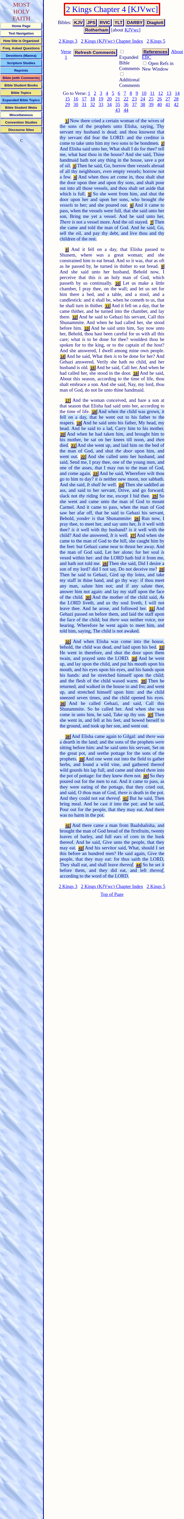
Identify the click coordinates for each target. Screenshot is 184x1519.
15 (67, 99)
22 (126, 99)
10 (144, 93)
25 (151, 99)
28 (176, 99)
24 (142, 99)
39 (151, 104)
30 (76, 104)
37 (134, 104)
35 (117, 104)
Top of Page (112, 894)
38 (142, 104)
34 (109, 104)
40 (159, 104)
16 (76, 99)
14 (177, 93)
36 (126, 104)
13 (169, 93)
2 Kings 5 (156, 41)
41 (168, 104)
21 (117, 99)
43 (117, 110)
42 (176, 104)
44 (126, 110)
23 (134, 99)
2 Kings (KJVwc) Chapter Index (112, 41)
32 (92, 104)
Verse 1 (66, 54)
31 (84, 104)
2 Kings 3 (68, 41)
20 (109, 99)
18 (92, 99)
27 (168, 99)
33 (101, 104)
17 (84, 99)
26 (159, 99)
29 (67, 104)
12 (160, 93)
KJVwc (132, 29)
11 (152, 93)
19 (101, 99)
